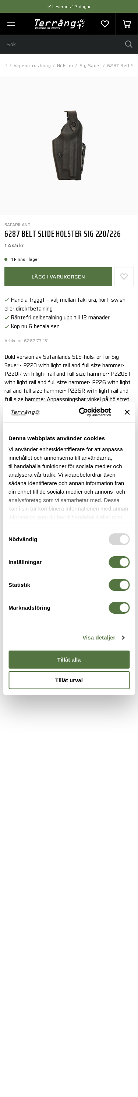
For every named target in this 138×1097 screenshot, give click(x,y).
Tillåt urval (69, 680)
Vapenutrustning (32, 65)
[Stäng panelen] (127, 412)
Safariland (17, 224)
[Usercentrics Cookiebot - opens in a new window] (82, 412)
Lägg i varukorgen (58, 277)
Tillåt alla (69, 659)
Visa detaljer (98, 637)
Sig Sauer (90, 65)
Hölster (65, 65)
